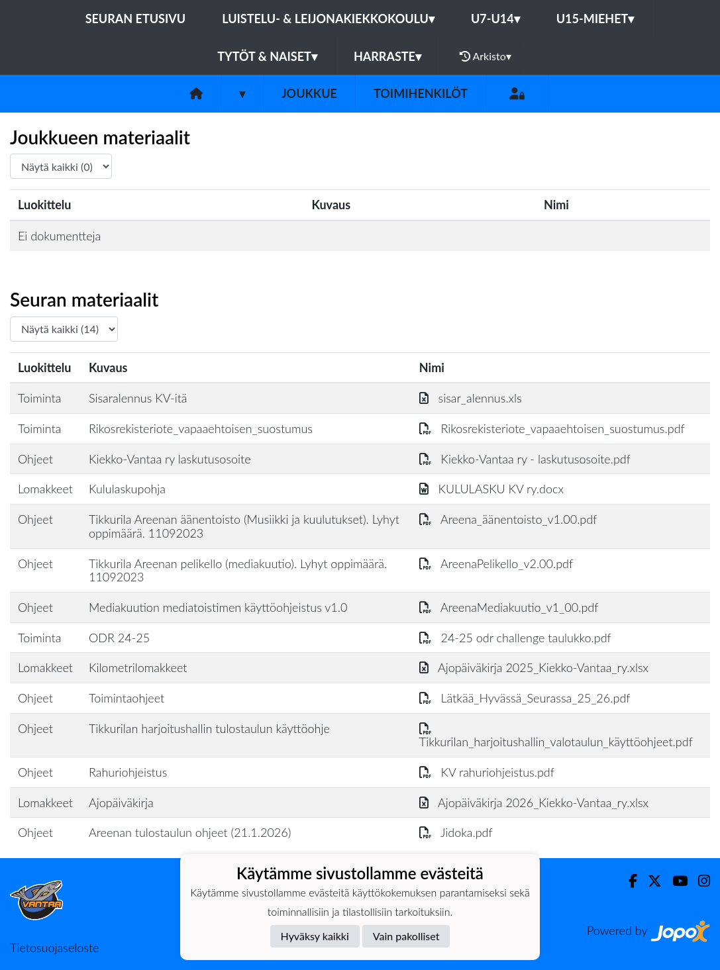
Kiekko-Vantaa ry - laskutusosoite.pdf (525, 459)
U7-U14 (495, 18)
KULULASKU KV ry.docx (491, 488)
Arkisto (485, 56)
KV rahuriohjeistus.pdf (486, 772)
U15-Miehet (595, 18)
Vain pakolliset (406, 936)
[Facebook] (627, 881)
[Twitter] (649, 881)
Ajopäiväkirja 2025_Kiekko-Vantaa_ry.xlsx (533, 667)
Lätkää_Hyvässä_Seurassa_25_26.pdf (525, 698)
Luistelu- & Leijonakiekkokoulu (328, 18)
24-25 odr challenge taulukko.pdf (515, 637)
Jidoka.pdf (456, 832)
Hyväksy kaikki (315, 936)
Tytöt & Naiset (267, 56)
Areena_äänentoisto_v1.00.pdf (508, 519)
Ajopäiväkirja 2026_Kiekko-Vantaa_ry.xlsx (533, 802)
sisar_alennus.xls (470, 398)
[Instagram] (699, 881)
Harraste (387, 56)
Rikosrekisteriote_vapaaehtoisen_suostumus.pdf (552, 428)
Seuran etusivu (135, 18)
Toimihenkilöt (421, 93)
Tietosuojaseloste (54, 947)
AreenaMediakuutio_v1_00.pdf (509, 607)
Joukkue (309, 93)
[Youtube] (675, 881)
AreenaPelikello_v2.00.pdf (496, 563)
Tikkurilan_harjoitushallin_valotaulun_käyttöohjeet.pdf (556, 735)
